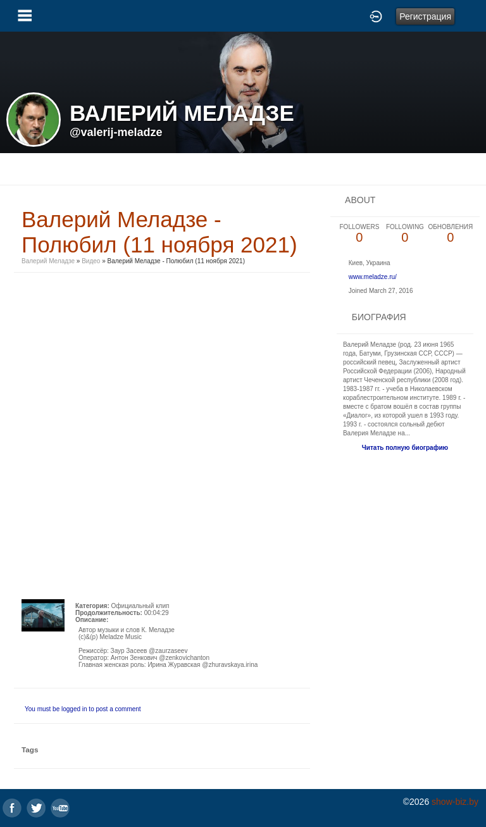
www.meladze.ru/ (373, 276)
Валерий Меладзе (48, 261)
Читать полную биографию (405, 447)
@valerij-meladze (116, 132)
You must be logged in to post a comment (83, 709)
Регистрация (425, 16)
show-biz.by (455, 802)
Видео (91, 261)
